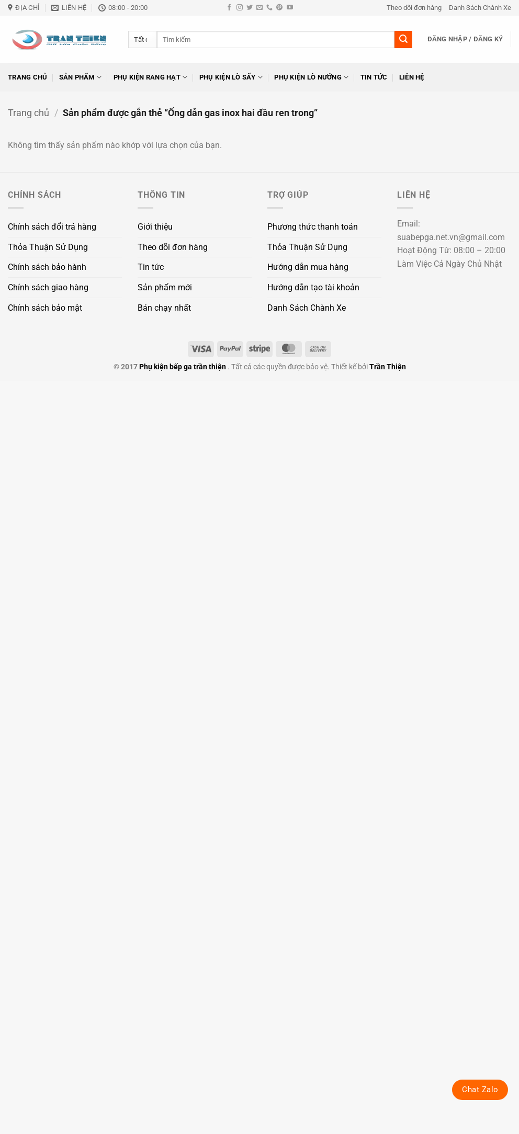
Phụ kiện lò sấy (231, 77)
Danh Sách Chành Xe (480, 8)
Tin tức (374, 77)
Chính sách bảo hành (47, 267)
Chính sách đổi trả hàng (52, 227)
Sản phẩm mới (165, 287)
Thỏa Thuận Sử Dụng (48, 247)
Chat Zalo (480, 1089)
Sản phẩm (80, 77)
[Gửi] (403, 40)
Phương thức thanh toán (312, 227)
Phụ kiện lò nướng (311, 77)
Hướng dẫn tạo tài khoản (313, 287)
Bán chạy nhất (164, 308)
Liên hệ (411, 77)
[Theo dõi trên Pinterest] (279, 8)
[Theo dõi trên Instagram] (239, 8)
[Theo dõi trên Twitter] (249, 8)
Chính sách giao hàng (48, 287)
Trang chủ (27, 77)
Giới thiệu (155, 227)
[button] (465, 39)
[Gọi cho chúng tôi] (269, 8)
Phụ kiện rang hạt (151, 77)
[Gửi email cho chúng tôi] (259, 8)
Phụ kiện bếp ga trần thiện (182, 366)
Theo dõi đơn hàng (414, 8)
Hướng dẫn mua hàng (307, 267)
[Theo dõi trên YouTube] (290, 8)
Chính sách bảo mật (45, 308)
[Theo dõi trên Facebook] (229, 8)
